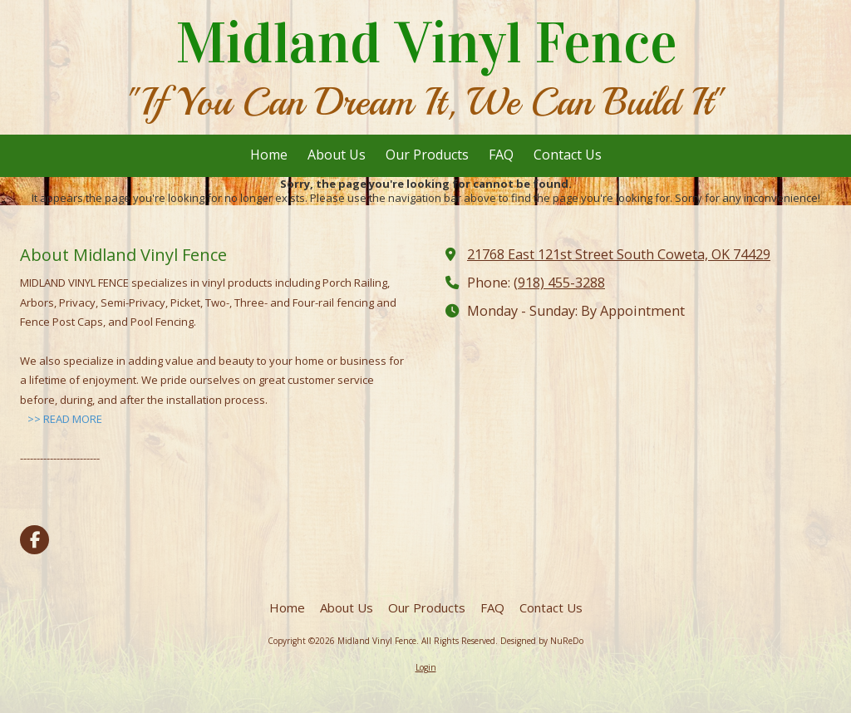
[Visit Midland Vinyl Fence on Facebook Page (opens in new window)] (34, 539)
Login (426, 667)
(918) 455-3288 (559, 282)
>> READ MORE (64, 418)
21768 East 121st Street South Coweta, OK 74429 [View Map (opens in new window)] (618, 254)
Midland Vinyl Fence (426, 43)
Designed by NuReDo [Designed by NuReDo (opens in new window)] (541, 641)
